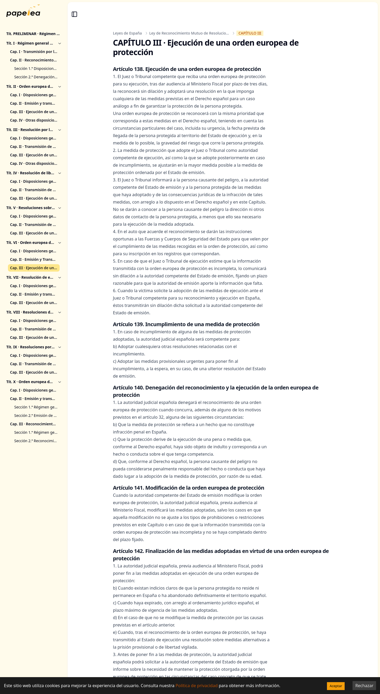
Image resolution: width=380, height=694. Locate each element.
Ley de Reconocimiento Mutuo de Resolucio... (189, 33)
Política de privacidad (196, 685)
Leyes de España (127, 33)
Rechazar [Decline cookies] (364, 685)
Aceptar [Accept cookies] (336, 685)
